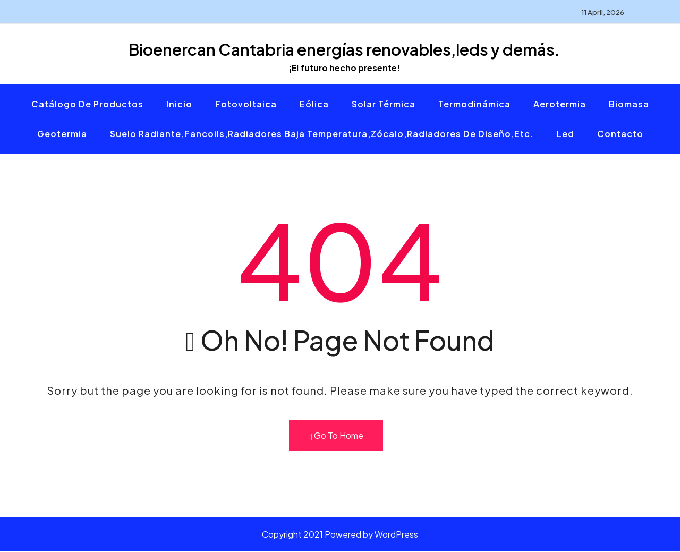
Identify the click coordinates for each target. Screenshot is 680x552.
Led (565, 134)
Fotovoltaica (246, 104)
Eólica (314, 104)
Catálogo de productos (87, 104)
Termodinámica (474, 104)
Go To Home (336, 436)
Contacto (620, 134)
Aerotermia (559, 104)
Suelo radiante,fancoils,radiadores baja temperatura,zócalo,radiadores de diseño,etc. (322, 134)
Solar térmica (383, 104)
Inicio (179, 104)
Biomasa (629, 104)
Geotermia (62, 134)
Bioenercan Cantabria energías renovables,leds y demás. (344, 49)
